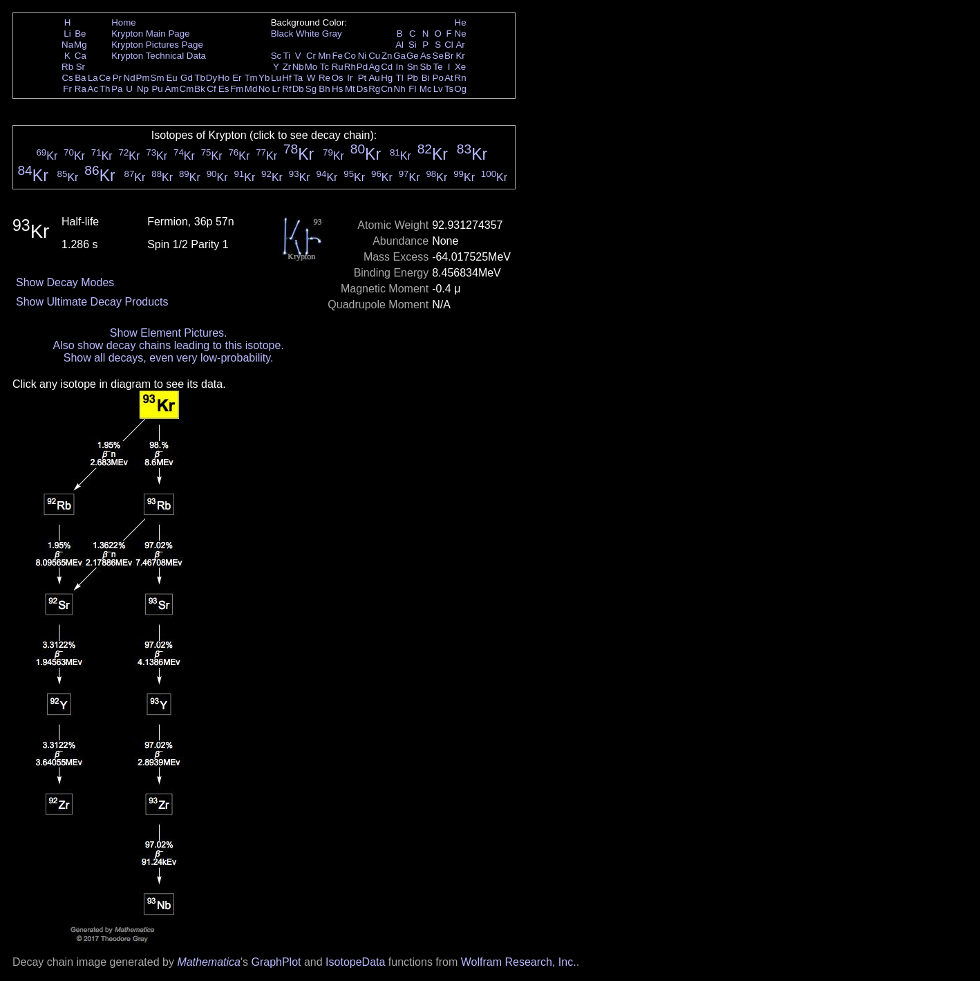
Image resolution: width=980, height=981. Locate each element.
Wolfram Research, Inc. (518, 962)
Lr (276, 89)
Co (350, 55)
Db (298, 89)
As (425, 55)
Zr (287, 67)
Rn (461, 78)
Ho (223, 78)
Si (412, 44)
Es (223, 89)
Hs (337, 89)
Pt (362, 78)
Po (438, 78)
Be (80, 33)
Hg (387, 78)
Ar (459, 44)
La (93, 78)
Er (236, 78)
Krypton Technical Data (158, 55)
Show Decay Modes (65, 282)
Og (460, 89)
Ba (80, 78)
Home (123, 22)
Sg (311, 89)
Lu (276, 78)
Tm (250, 78)
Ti (287, 55)
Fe (337, 55)
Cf (211, 89)
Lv (438, 89)
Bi (426, 78)
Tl (400, 78)
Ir (349, 78)
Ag (373, 67)
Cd (387, 67)
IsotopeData (355, 962)
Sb (425, 67)
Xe (460, 67)
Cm (187, 89)
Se (438, 55)
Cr (311, 55)
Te (438, 67)
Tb (199, 78)
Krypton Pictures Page (157, 44)
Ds (362, 89)
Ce (105, 78)
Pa (116, 89)
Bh (324, 89)
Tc (324, 67)
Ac (93, 89)
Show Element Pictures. (168, 333)
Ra (80, 89)
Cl (448, 44)
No (264, 89)
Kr (459, 55)
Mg (80, 44)
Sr (80, 67)
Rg (374, 89)
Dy (211, 78)
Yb (264, 78)
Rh (350, 67)
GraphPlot (276, 962)
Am (172, 89)
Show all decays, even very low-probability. (169, 358)
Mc (426, 89)
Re (324, 78)
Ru (337, 67)
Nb (298, 67)
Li (67, 33)
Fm (236, 89)
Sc (276, 55)
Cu (374, 55)
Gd (186, 78)
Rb (67, 67)
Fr (67, 89)
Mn (324, 55)
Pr (117, 78)
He (461, 22)
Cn (387, 89)
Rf (286, 89)
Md (251, 89)
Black (282, 33)
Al (399, 44)
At (448, 78)
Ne (461, 33)
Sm (157, 78)
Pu (156, 89)
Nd (129, 78)
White (307, 33)
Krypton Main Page (150, 33)
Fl (412, 89)
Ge (412, 55)
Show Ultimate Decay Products (92, 302)
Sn (412, 67)
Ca (80, 55)
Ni (362, 55)
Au (373, 78)
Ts (448, 89)
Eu (171, 78)
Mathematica (209, 962)
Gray (332, 33)
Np (143, 89)
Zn (387, 55)
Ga (399, 55)
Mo (311, 67)
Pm (143, 78)
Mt (350, 89)
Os (337, 78)
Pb (412, 78)
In (400, 67)
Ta (298, 78)
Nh (400, 89)
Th (105, 89)
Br (448, 55)
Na (67, 44)
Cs (67, 78)
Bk (199, 89)
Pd (362, 67)
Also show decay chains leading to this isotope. (168, 345)
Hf (286, 78)
